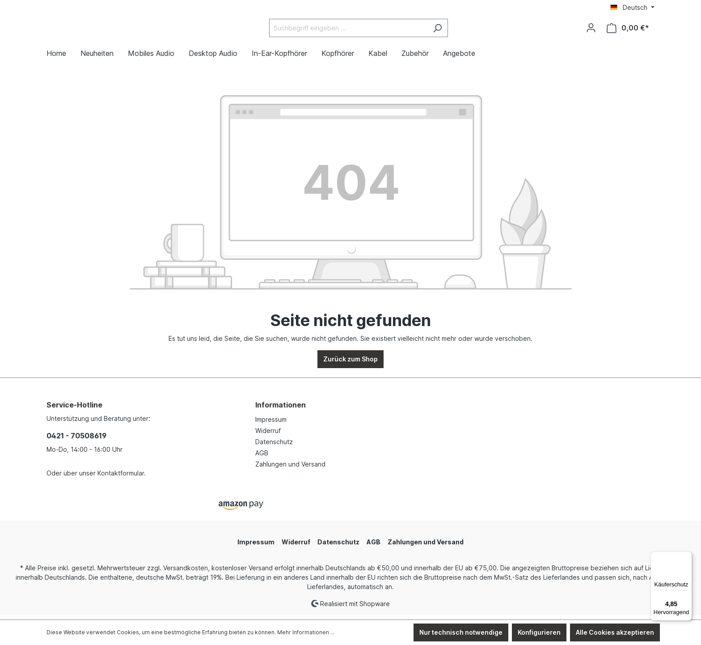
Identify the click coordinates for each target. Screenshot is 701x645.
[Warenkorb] (628, 30)
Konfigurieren (539, 632)
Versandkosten (185, 572)
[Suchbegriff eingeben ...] (370, 30)
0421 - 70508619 (76, 440)
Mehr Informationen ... (305, 632)
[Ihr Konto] (591, 29)
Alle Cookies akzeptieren (615, 632)
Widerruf (268, 435)
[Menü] (686, 557)
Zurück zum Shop (350, 363)
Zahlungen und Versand (290, 468)
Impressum (271, 424)
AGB (261, 457)
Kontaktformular (120, 477)
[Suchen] (459, 30)
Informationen (280, 409)
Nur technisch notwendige (461, 632)
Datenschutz (274, 446)
